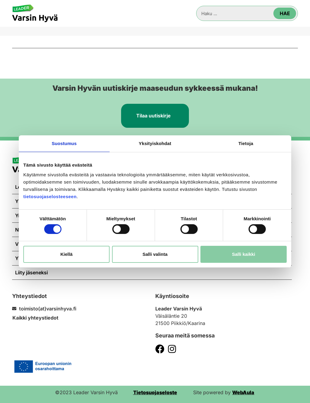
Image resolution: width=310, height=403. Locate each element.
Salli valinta (155, 254)
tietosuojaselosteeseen (50, 196)
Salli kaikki (243, 254)
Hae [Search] (285, 13)
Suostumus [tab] (64, 143)
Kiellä (66, 254)
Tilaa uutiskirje (153, 116)
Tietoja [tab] (246, 143)
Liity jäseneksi (31, 272)
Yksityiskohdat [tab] (155, 143)
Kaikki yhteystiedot (35, 318)
